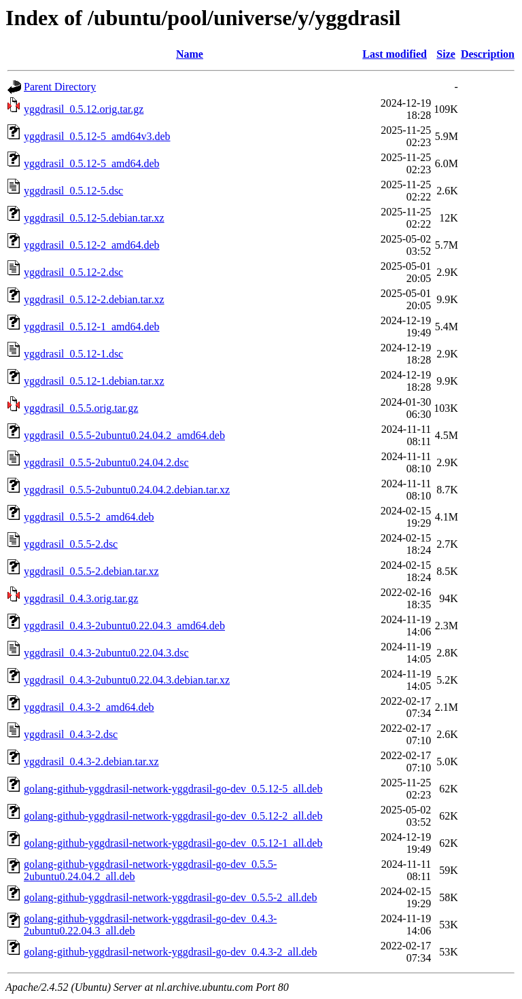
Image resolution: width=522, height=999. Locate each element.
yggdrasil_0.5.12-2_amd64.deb (92, 245)
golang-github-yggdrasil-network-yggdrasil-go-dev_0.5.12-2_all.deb (173, 816)
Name (189, 54)
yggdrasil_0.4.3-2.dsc (71, 734)
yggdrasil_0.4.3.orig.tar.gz (81, 598)
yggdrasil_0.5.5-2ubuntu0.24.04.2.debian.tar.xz (127, 489)
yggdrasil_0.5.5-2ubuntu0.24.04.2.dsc (106, 462)
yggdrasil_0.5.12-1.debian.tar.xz (94, 381)
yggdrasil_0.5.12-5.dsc (73, 190)
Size (445, 54)
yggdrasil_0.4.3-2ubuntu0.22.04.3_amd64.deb (124, 625)
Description (488, 54)
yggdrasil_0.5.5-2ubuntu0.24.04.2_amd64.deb (124, 435)
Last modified (394, 54)
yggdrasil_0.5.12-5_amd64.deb (92, 163)
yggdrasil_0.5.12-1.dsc (73, 354)
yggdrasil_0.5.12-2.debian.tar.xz (94, 299)
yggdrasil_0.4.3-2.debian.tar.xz (91, 761)
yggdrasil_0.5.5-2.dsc (71, 544)
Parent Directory (60, 86)
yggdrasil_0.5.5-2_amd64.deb (89, 517)
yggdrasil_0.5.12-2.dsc (73, 272)
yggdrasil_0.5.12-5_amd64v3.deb (97, 136)
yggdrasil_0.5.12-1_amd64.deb (92, 326)
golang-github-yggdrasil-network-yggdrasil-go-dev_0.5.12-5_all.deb (173, 788)
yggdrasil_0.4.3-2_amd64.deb (89, 707)
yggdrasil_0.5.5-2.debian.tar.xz (91, 571)
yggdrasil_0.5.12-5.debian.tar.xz (94, 218)
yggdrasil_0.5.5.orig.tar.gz (81, 408)
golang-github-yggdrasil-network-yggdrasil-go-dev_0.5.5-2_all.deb (170, 897)
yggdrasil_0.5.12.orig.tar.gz (83, 109)
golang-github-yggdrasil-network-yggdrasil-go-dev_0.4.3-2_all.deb (170, 952)
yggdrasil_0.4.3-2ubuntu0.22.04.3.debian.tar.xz (127, 680)
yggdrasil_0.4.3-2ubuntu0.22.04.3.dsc (106, 653)
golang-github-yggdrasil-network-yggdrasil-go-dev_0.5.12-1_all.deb (173, 843)
